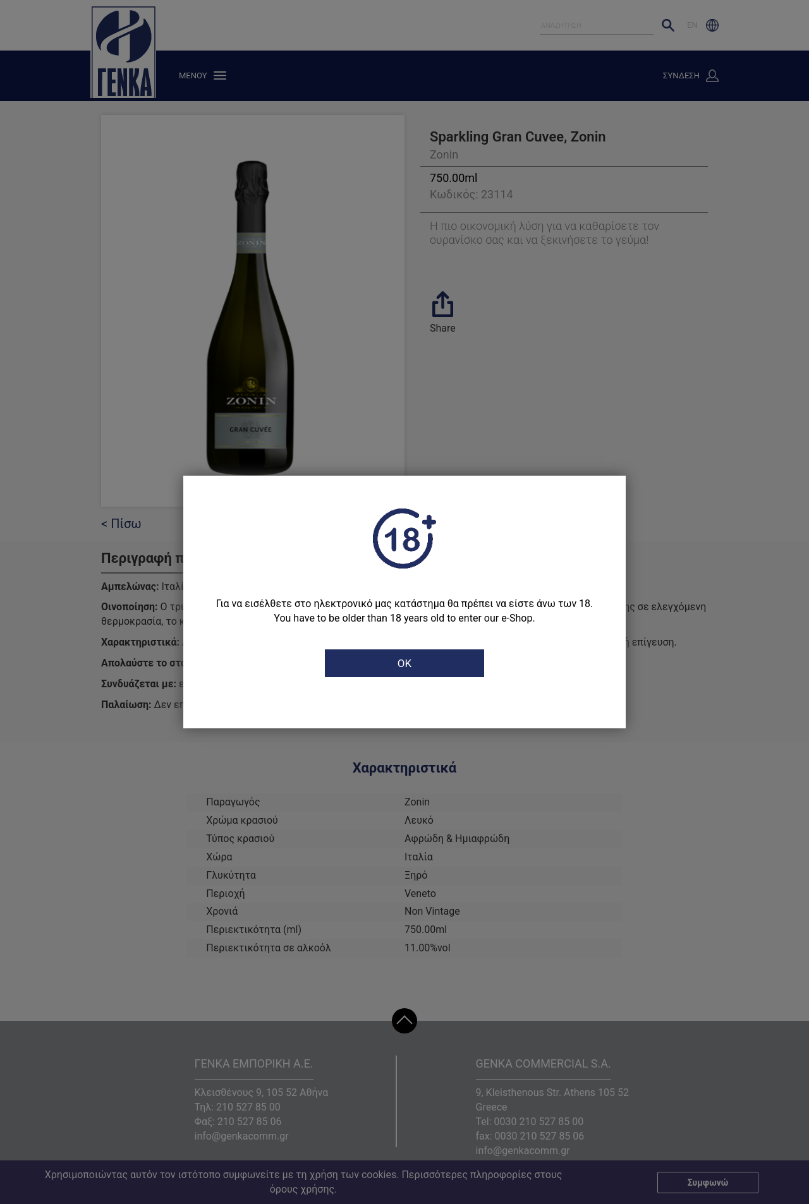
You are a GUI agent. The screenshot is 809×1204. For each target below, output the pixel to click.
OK (404, 663)
